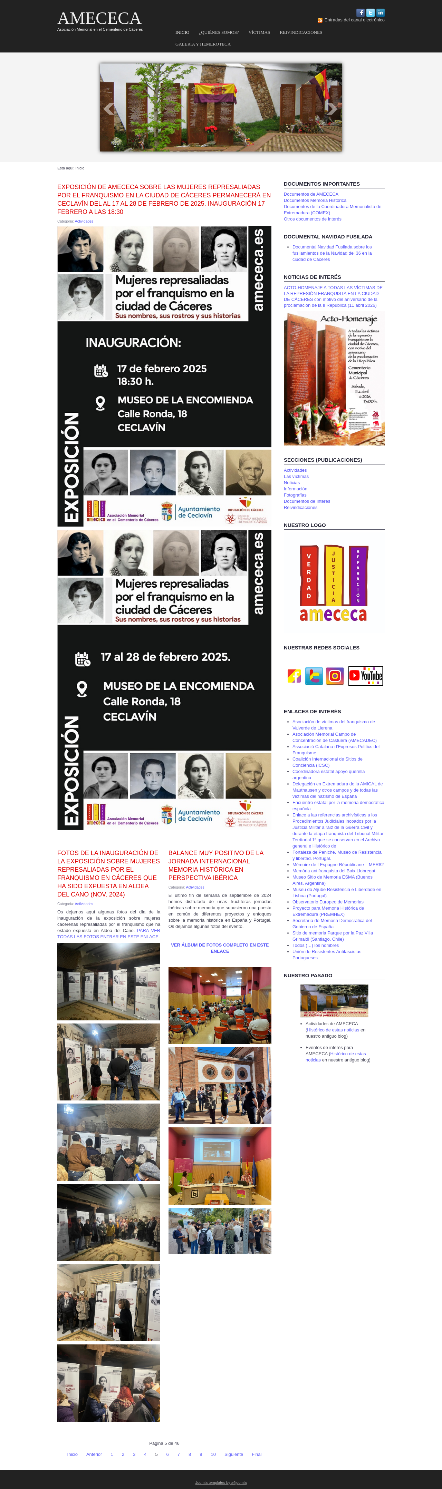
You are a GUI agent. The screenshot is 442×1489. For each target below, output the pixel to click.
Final (256, 1454)
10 (213, 1454)
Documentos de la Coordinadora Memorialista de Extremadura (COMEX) (333, 209)
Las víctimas (296, 476)
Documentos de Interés (307, 501)
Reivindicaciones (301, 32)
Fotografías (295, 495)
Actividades (84, 221)
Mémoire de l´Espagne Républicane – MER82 (338, 864)
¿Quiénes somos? (219, 32)
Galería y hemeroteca (203, 44)
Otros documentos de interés (313, 219)
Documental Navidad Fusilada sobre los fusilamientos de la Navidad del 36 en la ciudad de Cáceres (332, 253)
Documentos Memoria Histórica (315, 200)
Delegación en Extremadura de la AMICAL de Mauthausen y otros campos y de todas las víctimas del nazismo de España (337, 790)
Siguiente (233, 1454)
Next (332, 109)
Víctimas (259, 32)
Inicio (182, 32)
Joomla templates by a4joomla (221, 1482)
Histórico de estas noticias (334, 1029)
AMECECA (99, 18)
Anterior (94, 1454)
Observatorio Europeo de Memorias (328, 901)
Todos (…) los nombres (315, 945)
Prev (109, 109)
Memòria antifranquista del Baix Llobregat (333, 870)
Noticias (292, 482)
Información (295, 488)
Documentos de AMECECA (311, 194)
